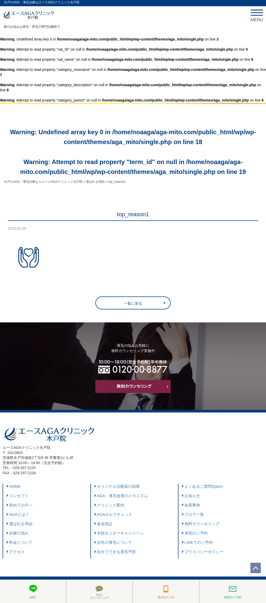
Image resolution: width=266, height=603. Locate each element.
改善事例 (192, 505)
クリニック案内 (110, 505)
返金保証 (104, 523)
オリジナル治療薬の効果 (118, 486)
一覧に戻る (133, 303)
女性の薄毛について (114, 542)
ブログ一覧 (194, 514)
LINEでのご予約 (198, 542)
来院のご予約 (196, 533)
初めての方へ (20, 505)
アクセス (17, 552)
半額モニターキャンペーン (120, 533)
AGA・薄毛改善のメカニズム (122, 495)
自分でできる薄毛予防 (116, 552)
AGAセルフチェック (114, 514)
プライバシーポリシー (203, 552)
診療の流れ (19, 533)
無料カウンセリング (202, 523)
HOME (15, 486)
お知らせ (192, 495)
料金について (20, 542)
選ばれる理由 (20, 523)
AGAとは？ (19, 514)
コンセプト (19, 495)
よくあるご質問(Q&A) (203, 486)
